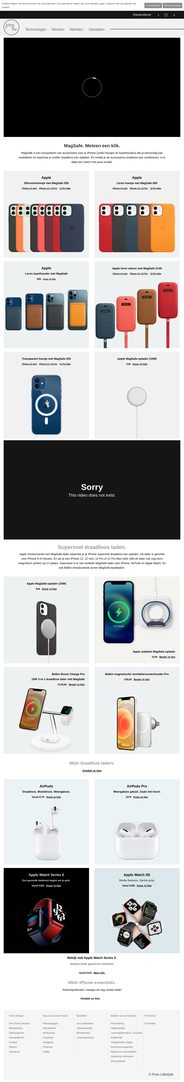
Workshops (49, 1032)
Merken (13, 1047)
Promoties (150, 1023)
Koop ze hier (53, 797)
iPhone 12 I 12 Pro (48, 188)
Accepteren (154, 5)
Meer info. (99, 972)
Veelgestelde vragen (122, 1042)
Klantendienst (142, 14)
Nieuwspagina (50, 1023)
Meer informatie (172, 5)
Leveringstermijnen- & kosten (126, 1032)
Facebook (48, 1037)
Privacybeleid (118, 1061)
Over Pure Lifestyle (19, 1023)
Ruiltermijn (116, 1037)
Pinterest (47, 1047)
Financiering (117, 1023)
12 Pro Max (65, 188)
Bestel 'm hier (167, 657)
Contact (13, 1042)
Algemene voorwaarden (124, 1051)
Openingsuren (16, 1032)
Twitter (46, 1051)
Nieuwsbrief (49, 1028)
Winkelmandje (84, 1028)
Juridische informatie (122, 1056)
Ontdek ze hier (92, 770)
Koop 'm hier (49, 279)
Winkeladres (15, 1028)
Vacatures (14, 1051)
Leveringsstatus (85, 1037)
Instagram (48, 1042)
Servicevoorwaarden (122, 1047)
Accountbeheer (85, 1023)
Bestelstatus (83, 1032)
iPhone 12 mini (29, 188)
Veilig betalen (118, 1028)
